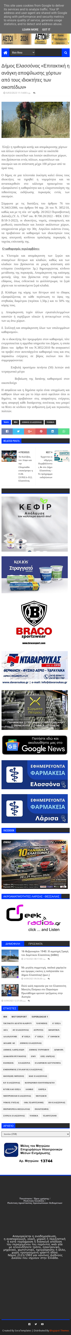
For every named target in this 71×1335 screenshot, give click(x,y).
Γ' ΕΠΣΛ (39, 1036)
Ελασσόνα (24, 1063)
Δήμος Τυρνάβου (39, 1050)
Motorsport (19, 1017)
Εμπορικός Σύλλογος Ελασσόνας (23, 1069)
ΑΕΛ (5, 1030)
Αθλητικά (53, 1030)
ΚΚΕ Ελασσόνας (38, 1076)
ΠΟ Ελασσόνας (56, 1102)
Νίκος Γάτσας (11, 1102)
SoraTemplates (23, 1330)
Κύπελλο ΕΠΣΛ (12, 1089)
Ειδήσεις (8, 1063)
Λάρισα (42, 1089)
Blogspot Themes (59, 1330)
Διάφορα (58, 1050)
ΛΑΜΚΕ (29, 1089)
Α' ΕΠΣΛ (56, 1023)
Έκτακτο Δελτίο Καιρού (17, 1023)
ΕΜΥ (33, 1056)
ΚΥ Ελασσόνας (11, 1083)
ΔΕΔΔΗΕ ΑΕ (9, 1043)
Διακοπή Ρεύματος (14, 1056)
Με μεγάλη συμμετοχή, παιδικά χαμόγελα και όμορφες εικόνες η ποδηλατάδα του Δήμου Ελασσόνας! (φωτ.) (43, 971)
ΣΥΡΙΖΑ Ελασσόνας (14, 1116)
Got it (46, 29)
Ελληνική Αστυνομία (48, 1063)
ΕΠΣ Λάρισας (48, 1056)
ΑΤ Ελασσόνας (20, 1030)
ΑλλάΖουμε (10, 1036)
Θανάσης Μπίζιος (13, 1076)
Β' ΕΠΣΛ (26, 1036)
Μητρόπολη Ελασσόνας (17, 1096)
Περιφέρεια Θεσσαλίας (16, 1109)
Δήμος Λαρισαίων (13, 1050)
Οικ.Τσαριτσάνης (34, 1102)
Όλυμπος (42, 1023)
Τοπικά (50, 422)
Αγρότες (38, 1030)
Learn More (30, 29)
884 (15, 422)
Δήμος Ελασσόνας (32, 422)
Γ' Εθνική (53, 1036)
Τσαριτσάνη (49, 1116)
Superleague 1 (40, 1017)
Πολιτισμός (42, 1109)
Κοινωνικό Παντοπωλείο (40, 1083)
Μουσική (41, 1096)
